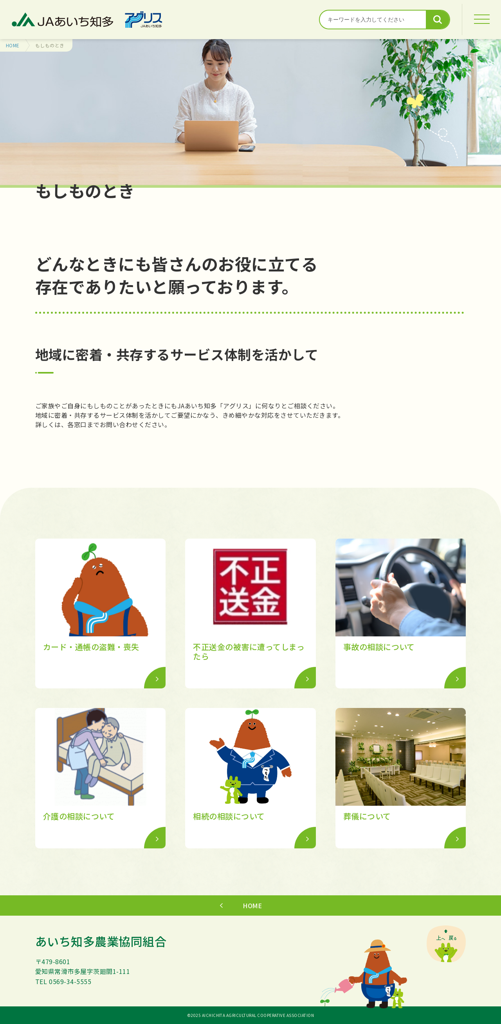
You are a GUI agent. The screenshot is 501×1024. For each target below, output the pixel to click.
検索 (437, 20)
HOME (13, 45)
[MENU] (481, 19)
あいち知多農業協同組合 (100, 941)
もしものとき (50, 45)
